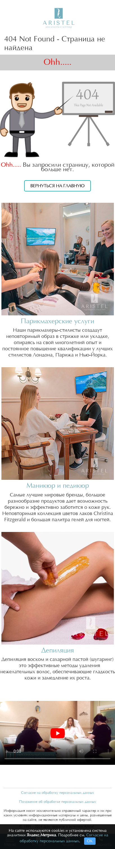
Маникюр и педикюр (57, 485)
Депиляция (57, 650)
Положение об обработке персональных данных (57, 802)
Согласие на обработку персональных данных (57, 793)
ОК (90, 841)
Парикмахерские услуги (57, 321)
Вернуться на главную (57, 185)
